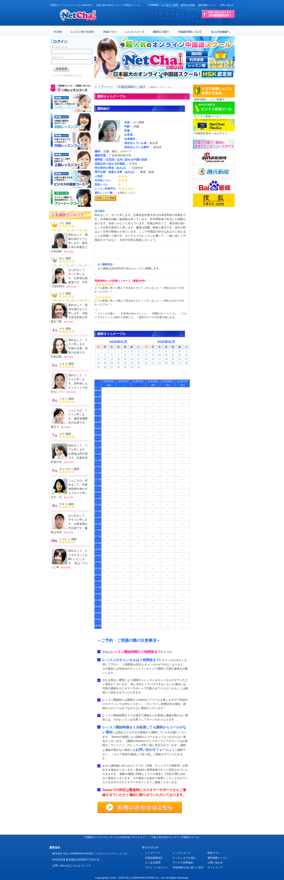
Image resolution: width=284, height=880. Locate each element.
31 (138, 367)
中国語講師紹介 (154, 857)
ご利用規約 (153, 5)
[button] (95, 59)
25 (98, 367)
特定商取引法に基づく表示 (188, 867)
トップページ (103, 87)
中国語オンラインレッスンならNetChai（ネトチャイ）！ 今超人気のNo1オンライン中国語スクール (142, 837)
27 (111, 367)
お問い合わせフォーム (152, 750)
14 (118, 359)
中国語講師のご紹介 (132, 87)
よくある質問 (152, 862)
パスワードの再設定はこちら (66, 76)
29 (125, 367)
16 (131, 359)
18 (98, 363)
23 (131, 363)
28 (118, 367)
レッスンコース (182, 852)
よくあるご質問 (170, 5)
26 (105, 367)
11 (98, 359)
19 (105, 363)
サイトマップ (215, 867)
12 (105, 359)
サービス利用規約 (183, 862)
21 (118, 363)
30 (131, 367)
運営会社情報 (188, 5)
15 (125, 359)
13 (111, 359)
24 (138, 363)
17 (138, 359)
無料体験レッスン (207, 5)
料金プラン (213, 852)
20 (111, 363)
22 (125, 363)
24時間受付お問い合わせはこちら (218, 14)
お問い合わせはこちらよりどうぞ (71, 865)
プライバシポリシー (156, 867)
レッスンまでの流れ (184, 857)
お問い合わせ (227, 5)
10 (138, 354)
